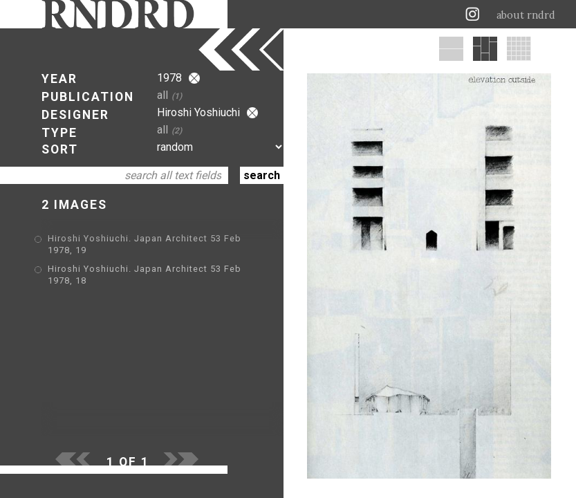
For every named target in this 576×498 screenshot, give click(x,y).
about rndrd (525, 15)
